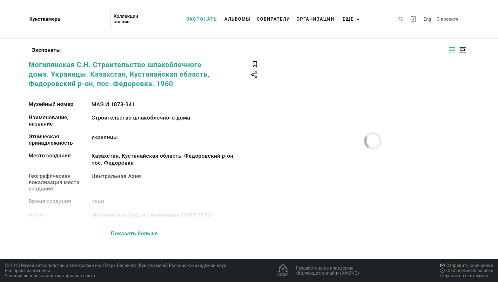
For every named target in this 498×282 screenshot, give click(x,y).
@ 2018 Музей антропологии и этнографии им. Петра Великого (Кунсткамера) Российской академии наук (115, 265)
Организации (315, 19)
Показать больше (134, 233)
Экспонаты (202, 19)
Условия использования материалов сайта (50, 275)
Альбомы (237, 19)
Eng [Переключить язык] (427, 19)
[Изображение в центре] (462, 50)
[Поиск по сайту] (401, 19)
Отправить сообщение (466, 265)
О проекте (447, 19)
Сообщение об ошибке (466, 270)
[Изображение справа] (452, 50)
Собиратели (273, 19)
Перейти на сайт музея (464, 275)
